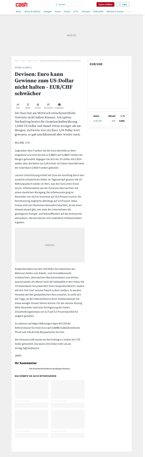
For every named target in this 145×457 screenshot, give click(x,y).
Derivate (86, 11)
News (18, 11)
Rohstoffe (98, 11)
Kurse (58, 11)
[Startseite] (21, 4)
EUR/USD (97, 121)
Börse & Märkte (32, 11)
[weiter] (129, 12)
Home (17, 61)
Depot (105, 4)
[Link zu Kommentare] (48, 105)
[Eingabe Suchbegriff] (62, 4)
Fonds (67, 11)
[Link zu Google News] (59, 105)
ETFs (75, 11)
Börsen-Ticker (32, 61)
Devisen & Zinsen (115, 11)
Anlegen (48, 11)
